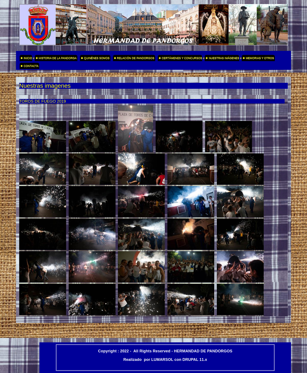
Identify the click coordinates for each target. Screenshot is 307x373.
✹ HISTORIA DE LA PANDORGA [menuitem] (56, 58)
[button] (43, 151)
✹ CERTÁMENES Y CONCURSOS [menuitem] (180, 58)
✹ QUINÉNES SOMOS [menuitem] (95, 58)
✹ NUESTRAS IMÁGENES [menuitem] (222, 58)
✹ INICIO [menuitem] (26, 58)
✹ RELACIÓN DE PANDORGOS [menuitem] (134, 58)
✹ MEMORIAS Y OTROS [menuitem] (258, 58)
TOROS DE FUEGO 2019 (42, 101)
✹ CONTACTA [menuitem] (29, 65)
